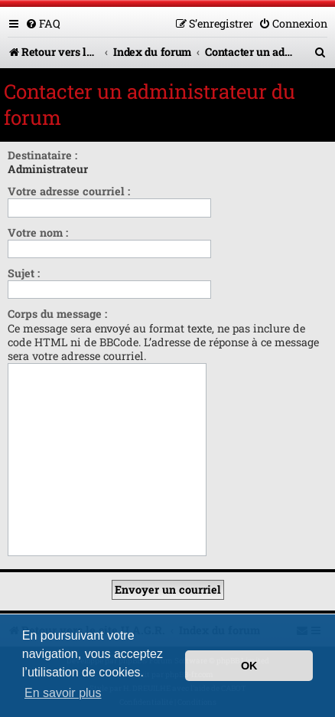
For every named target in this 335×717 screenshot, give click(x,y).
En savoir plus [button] (63, 692)
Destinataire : (42, 155)
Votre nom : (38, 232)
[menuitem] (42, 23)
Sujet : (24, 273)
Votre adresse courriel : (69, 191)
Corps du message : (57, 313)
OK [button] (249, 666)
